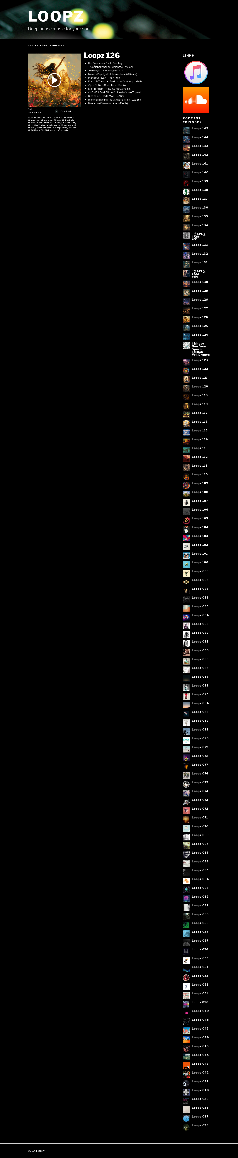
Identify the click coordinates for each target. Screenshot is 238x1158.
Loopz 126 (102, 55)
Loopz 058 (200, 931)
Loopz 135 (200, 216)
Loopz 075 (200, 782)
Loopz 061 (200, 905)
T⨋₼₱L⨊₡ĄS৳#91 (199, 236)
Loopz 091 (200, 641)
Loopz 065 (200, 870)
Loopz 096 (200, 597)
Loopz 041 (200, 1081)
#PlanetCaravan (45, 128)
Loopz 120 (200, 386)
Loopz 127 (200, 308)
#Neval (31, 128)
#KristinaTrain (36, 125)
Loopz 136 (200, 207)
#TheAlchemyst (48, 130)
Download (63, 111)
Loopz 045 (200, 1046)
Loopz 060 (200, 914)
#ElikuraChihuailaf (63, 120)
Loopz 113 (200, 448)
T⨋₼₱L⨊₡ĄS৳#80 (199, 274)
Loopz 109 (200, 483)
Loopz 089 (200, 659)
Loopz (56, 16)
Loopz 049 (200, 1011)
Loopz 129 (200, 290)
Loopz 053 (200, 975)
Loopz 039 (200, 1098)
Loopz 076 (200, 773)
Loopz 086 (200, 685)
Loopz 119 (200, 395)
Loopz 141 (200, 163)
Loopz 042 (200, 1072)
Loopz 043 (200, 1063)
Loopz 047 (200, 1028)
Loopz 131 (200, 262)
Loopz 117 (199, 412)
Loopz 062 (200, 896)
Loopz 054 (200, 967)
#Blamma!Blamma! (53, 118)
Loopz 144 (200, 137)
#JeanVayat (69, 123)
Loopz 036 (200, 1125)
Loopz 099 (200, 571)
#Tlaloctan (64, 130)
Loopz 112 (200, 456)
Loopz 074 (200, 791)
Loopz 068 (200, 843)
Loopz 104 (200, 527)
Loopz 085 (200, 694)
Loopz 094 (200, 615)
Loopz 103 (200, 536)
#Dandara (46, 120)
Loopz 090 (200, 650)
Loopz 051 (200, 993)
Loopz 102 (200, 544)
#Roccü (72, 128)
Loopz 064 (200, 879)
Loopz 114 (200, 439)
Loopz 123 (200, 360)
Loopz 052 (200, 984)
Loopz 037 (200, 1116)
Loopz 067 (200, 852)
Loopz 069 (200, 835)
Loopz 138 (200, 190)
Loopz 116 (200, 421)
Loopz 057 (200, 940)
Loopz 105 (200, 518)
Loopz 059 (200, 923)
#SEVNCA (33, 130)
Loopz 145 (200, 128)
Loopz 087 (200, 676)
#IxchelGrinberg (53, 123)
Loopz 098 (200, 580)
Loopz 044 (200, 1055)
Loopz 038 (200, 1107)
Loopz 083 (200, 711)
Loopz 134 (200, 225)
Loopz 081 (200, 729)
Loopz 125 (200, 326)
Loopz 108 (200, 492)
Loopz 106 (200, 509)
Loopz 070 (200, 826)
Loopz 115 (200, 430)
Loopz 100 (200, 562)
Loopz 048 (200, 1019)
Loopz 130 (200, 282)
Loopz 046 (200, 1037)
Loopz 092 (200, 632)
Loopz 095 (200, 606)
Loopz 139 (200, 181)
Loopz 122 (200, 368)
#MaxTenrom (52, 125)
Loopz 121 (200, 377)
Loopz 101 (200, 553)
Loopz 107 (200, 500)
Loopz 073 (200, 799)
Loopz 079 (200, 747)
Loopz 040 (200, 1090)
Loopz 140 (200, 172)
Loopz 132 (200, 253)
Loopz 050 (200, 1002)
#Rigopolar (61, 128)
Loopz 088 (200, 668)
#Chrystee (34, 120)
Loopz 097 (200, 588)
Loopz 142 (200, 154)
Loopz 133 (200, 244)
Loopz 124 (200, 334)
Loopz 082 (200, 720)
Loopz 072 (200, 808)
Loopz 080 (200, 738)
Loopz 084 (200, 703)
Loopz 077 (200, 764)
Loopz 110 (200, 474)
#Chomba (69, 118)
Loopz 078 (200, 755)
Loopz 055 (200, 958)
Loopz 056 (200, 949)
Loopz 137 (200, 198)
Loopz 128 (200, 299)
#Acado (38, 118)
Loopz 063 (200, 887)
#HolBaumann (35, 123)
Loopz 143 (200, 146)
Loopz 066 (200, 861)
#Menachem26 (68, 125)
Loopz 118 (200, 404)
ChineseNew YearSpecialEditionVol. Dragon (201, 349)
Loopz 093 (200, 624)
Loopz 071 (200, 817)
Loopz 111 (199, 465)
